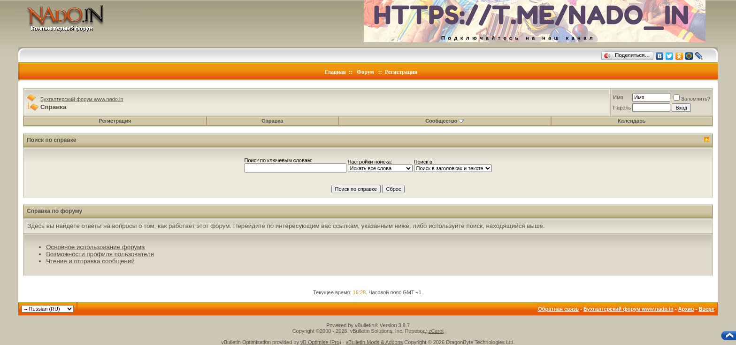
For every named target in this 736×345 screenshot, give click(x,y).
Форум (365, 72)
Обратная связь (558, 309)
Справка (272, 121)
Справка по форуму (54, 211)
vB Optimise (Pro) (320, 342)
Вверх (706, 309)
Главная (335, 72)
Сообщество (444, 121)
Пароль (622, 107)
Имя (618, 97)
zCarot (436, 331)
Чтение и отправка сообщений (90, 261)
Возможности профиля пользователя (100, 254)
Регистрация (401, 72)
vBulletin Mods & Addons (374, 342)
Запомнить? (692, 99)
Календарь (631, 121)
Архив (686, 309)
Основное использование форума (95, 247)
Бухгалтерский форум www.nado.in (81, 99)
